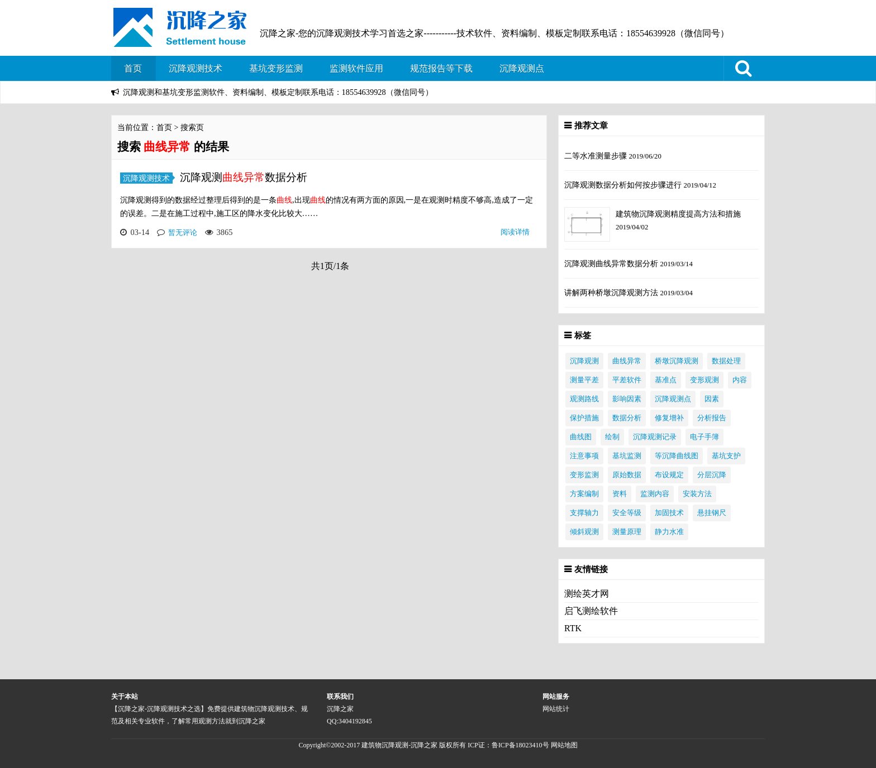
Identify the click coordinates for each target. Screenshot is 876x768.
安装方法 (697, 494)
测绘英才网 (586, 593)
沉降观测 (584, 361)
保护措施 (584, 418)
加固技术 (669, 513)
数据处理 (726, 361)
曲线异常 (626, 361)
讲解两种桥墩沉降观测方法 (612, 292)
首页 (133, 68)
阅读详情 (515, 232)
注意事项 (584, 456)
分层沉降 (711, 475)
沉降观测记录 (655, 437)
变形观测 (704, 380)
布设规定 (669, 475)
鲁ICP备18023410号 (521, 745)
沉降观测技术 (195, 68)
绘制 (612, 437)
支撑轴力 (584, 513)
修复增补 (669, 418)
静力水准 (669, 532)
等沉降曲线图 (676, 456)
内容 (739, 380)
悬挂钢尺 (711, 513)
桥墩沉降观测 (676, 361)
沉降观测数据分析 (243, 177)
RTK (573, 628)
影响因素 (626, 399)
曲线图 (581, 437)
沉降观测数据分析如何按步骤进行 (624, 184)
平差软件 (626, 380)
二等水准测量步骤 (596, 155)
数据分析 (626, 418)
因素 (711, 399)
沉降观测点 (521, 68)
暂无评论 (182, 232)
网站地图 (564, 745)
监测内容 (654, 494)
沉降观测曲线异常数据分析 (612, 263)
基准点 (666, 380)
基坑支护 (726, 456)
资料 (619, 494)
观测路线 (584, 399)
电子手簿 (704, 437)
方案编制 (584, 494)
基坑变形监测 (276, 68)
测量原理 (626, 532)
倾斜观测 (584, 532)
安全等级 (626, 513)
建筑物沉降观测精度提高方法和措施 (678, 213)
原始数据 (626, 475)
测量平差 (584, 380)
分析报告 (711, 418)
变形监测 (584, 475)
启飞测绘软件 (591, 611)
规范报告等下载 (441, 68)
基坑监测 (626, 456)
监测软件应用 (356, 68)
